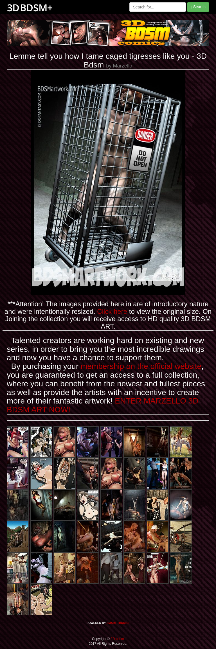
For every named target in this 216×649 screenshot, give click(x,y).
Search (198, 6)
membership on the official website (141, 366)
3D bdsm (117, 639)
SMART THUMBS (118, 623)
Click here (112, 311)
